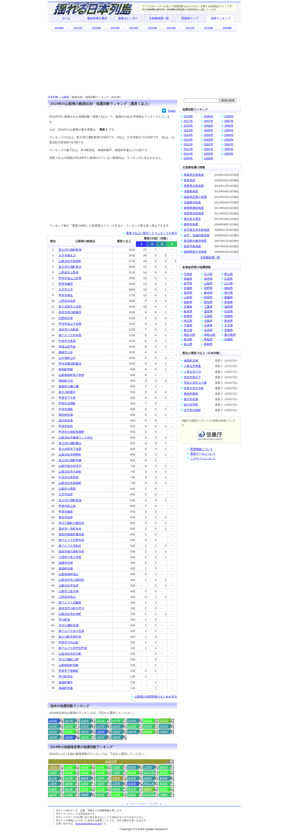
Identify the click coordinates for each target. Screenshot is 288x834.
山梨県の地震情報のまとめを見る (156, 696)
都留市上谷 (66, 352)
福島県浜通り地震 (195, 197)
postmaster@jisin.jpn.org (88, 823)
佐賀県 (69, 794)
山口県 (100, 789)
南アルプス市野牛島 (71, 540)
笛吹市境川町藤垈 (70, 312)
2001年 (69, 731)
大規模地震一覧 (159, 18)
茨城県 (53, 772)
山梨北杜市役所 (69, 585)
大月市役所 (66, 494)
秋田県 (132, 767)
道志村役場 (66, 420)
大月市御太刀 (67, 255)
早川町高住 (66, 676)
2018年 (59, 28)
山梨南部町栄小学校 (71, 375)
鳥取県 (164, 783)
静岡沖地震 (191, 224)
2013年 (152, 28)
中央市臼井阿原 (69, 477)
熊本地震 (189, 180)
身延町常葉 (66, 688)
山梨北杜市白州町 (70, 614)
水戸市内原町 (192, 410)
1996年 (148, 731)
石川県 (69, 778)
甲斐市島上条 (67, 506)
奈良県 (132, 783)
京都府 (84, 783)
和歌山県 (149, 783)
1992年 (85, 737)
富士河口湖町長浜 (70, 266)
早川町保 (64, 619)
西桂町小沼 (66, 380)
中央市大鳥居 (67, 340)
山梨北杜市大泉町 (70, 471)
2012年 (171, 28)
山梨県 (65, 97)
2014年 (134, 28)
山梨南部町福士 (69, 574)
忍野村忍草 (66, 318)
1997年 (132, 731)
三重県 (53, 783)
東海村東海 (191, 393)
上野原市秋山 (67, 596)
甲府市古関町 (67, 403)
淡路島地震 (191, 191)
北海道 (69, 767)
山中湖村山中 (67, 358)
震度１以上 (124, 241)
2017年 (78, 28)
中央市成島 (66, 409)
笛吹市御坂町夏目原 (71, 534)
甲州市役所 (66, 426)
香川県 (132, 789)
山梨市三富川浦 (69, 591)
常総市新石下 (192, 377)
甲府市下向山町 (69, 642)
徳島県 (116, 789)
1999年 (100, 731)
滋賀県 (69, 783)
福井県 (84, 778)
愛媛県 (148, 789)
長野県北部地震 (194, 185)
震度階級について (201, 449)
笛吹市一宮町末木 (70, 528)
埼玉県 (100, 772)
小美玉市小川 (192, 371)
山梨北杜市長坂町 (70, 261)
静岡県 (148, 778)
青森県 (84, 767)
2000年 (85, 731)
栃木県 (69, 772)
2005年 (132, 726)
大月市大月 (66, 289)
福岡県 (53, 794)
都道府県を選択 (97, 18)
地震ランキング (221, 18)
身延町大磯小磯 (69, 386)
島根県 (53, 789)
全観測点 (54, 767)
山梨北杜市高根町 (70, 483)
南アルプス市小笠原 (71, 631)
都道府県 (111, 761)
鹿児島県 (149, 794)
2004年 (148, 726)
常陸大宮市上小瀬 (195, 382)
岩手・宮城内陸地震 (196, 235)
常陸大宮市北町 (194, 388)
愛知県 (164, 778)
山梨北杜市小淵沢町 (71, 579)
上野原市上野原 (69, 272)
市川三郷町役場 (69, 625)
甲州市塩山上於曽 (70, 278)
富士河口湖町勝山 (70, 443)
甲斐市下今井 (67, 397)
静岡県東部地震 (194, 208)
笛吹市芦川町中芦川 (71, 608)
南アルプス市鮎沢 (70, 545)
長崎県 (84, 794)
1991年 (100, 737)
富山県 (53, 778)
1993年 (69, 737)
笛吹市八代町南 (69, 329)
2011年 (190, 28)
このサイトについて (203, 458)
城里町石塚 (191, 360)
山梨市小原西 (67, 488)
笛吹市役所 (66, 517)
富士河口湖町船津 (70, 249)
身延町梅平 (66, 682)
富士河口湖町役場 (70, 500)
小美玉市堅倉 (192, 366)
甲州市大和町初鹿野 (71, 431)
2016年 (96, 28)
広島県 (84, 789)
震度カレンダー (128, 18)
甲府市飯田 (66, 283)
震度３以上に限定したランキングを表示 (151, 233)
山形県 (148, 767)
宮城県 (116, 767)
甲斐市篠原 (66, 511)
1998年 (116, 731)
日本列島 (53, 97)
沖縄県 (164, 794)
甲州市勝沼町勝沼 (70, 363)
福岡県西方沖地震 (195, 251)
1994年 (53, 737)
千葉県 (116, 772)
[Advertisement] (144, 63)
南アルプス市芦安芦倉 (73, 648)
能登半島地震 (192, 246)
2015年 (115, 28)
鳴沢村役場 (66, 414)
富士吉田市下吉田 (70, 448)
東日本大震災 (192, 218)
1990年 (116, 737)
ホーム (66, 18)
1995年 (164, 731)
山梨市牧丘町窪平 (70, 466)
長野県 (116, 778)
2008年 (85, 726)
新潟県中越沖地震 (195, 240)
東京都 (132, 772)
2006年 (116, 726)
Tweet (171, 110)
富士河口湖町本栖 (70, 460)
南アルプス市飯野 (70, 602)
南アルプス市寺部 (70, 335)
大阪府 (100, 783)
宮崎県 (132, 794)
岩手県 (100, 767)
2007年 (100, 726)
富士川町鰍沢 (67, 392)
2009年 (227, 28)
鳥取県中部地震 (194, 174)
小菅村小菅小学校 (70, 557)
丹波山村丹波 (67, 346)
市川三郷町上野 (69, 659)
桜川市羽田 (191, 404)
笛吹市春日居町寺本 (71, 551)
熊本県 (100, 794)
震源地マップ (189, 18)
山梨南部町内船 (69, 665)
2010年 (208, 28)
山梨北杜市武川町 (70, 653)
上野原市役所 (67, 300)
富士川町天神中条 (70, 636)
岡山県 (69, 789)
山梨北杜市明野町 (70, 454)
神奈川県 (149, 772)
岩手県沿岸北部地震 (196, 229)
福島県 (164, 767)
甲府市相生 (66, 295)
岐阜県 (132, 778)
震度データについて (203, 453)
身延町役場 (66, 568)
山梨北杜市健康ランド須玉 (76, 437)
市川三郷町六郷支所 (71, 523)
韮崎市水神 (66, 562)
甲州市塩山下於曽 (70, 323)
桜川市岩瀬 (191, 399)
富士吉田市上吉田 (70, 306)
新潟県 (164, 772)
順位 (53, 241)
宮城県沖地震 (192, 202)
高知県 (164, 789)
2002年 (53, 731)
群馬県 (84, 772)
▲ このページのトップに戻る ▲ (144, 803)
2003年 (164, 726)
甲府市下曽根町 (69, 670)
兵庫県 (116, 783)
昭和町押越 (66, 369)
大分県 (116, 794)
